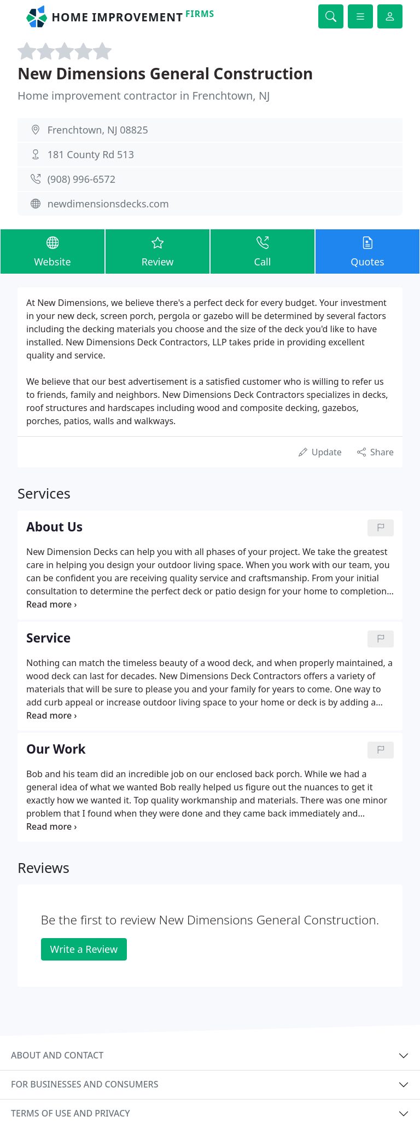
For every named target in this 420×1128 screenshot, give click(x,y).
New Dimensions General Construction (165, 73)
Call (262, 251)
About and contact (57, 1055)
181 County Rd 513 (91, 154)
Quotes (367, 251)
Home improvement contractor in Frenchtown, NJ (144, 95)
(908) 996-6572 (81, 179)
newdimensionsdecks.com (108, 203)
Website (52, 251)
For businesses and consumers (84, 1084)
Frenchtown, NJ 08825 (98, 129)
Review (157, 251)
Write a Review (84, 949)
